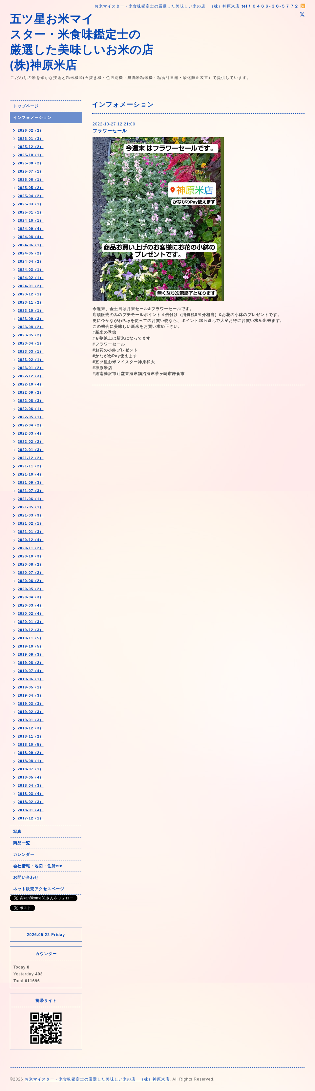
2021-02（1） (31, 523)
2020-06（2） (31, 581)
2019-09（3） (31, 654)
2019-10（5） (31, 646)
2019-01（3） (31, 720)
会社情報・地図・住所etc (37, 866)
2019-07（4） (31, 671)
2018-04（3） (31, 785)
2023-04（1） (31, 343)
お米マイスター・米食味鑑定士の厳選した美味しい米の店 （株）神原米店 (97, 1079)
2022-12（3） (31, 376)
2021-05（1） (31, 507)
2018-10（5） (31, 744)
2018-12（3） (31, 728)
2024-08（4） (31, 237)
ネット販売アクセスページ (38, 889)
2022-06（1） (31, 409)
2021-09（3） (31, 482)
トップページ (26, 106)
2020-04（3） (31, 597)
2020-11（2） (31, 548)
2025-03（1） (31, 204)
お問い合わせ (26, 877)
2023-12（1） (31, 294)
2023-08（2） (31, 327)
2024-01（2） (31, 286)
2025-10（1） (31, 155)
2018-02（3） (31, 802)
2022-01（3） (31, 450)
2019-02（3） (31, 712)
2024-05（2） (31, 253)
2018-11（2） (31, 736)
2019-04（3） (31, 695)
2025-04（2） (31, 196)
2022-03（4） (31, 433)
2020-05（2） (31, 589)
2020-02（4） (31, 613)
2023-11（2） (31, 302)
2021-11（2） (31, 466)
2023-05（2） (31, 335)
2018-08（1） (31, 761)
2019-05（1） (31, 687)
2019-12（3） (31, 630)
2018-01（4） (31, 810)
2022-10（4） (31, 384)
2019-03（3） (31, 703)
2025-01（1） (31, 212)
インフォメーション (32, 117)
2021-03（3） (31, 515)
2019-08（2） (31, 663)
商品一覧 (21, 843)
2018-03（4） (31, 794)
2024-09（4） (31, 229)
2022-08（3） (31, 401)
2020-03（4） (31, 605)
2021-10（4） (31, 474)
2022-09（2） (31, 392)
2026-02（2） (31, 130)
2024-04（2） (31, 261)
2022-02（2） (31, 441)
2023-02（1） (31, 360)
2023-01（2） (31, 368)
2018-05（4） (31, 777)
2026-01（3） (31, 139)
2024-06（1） (31, 245)
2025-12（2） (31, 147)
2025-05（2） (31, 188)
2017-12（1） (31, 818)
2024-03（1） (31, 270)
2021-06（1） (31, 499)
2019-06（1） (31, 679)
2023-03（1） (31, 351)
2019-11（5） (31, 638)
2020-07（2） (31, 572)
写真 (17, 831)
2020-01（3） (31, 622)
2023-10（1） (31, 310)
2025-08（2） (31, 163)
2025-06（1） (31, 179)
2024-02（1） (31, 278)
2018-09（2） (31, 753)
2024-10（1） (31, 220)
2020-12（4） (31, 540)
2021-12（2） (31, 458)
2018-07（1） (31, 769)
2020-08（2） (31, 564)
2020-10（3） (31, 556)
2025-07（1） (31, 171)
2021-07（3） (31, 491)
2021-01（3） (31, 532)
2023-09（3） (31, 319)
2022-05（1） (31, 417)
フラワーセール (110, 130)
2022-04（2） (31, 425)
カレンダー (23, 854)
